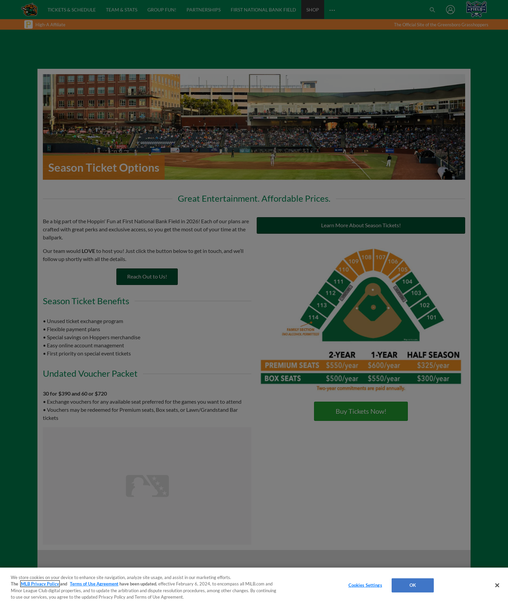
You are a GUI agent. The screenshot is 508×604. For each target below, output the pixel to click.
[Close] (497, 585)
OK (413, 585)
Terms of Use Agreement (94, 583)
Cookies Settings (365, 585)
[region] (254, 586)
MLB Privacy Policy (40, 583)
